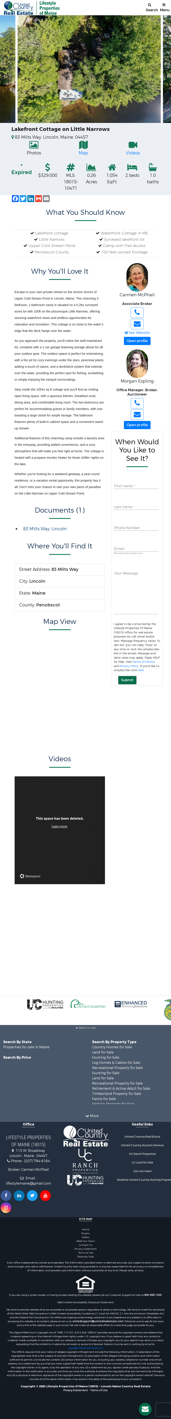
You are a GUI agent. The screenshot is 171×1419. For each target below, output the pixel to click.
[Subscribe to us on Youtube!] (45, 1195)
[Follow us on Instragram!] (6, 1207)
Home (85, 1229)
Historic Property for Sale (113, 1104)
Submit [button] (127, 680)
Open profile (137, 341)
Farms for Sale (104, 1099)
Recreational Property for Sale (117, 1068)
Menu (164, 7)
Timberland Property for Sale (116, 1093)
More (92, 1116)
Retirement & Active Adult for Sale (121, 1088)
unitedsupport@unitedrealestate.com (97, 1321)
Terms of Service (144, 662)
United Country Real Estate (142, 1136)
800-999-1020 (153, 1295)
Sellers (85, 1237)
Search (151, 7)
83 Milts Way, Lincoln (45, 529)
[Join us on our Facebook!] (6, 1195)
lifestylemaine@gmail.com (28, 1183)
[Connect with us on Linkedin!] (19, 1195)
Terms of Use (85, 1252)
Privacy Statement (85, 1249)
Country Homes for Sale (112, 1047)
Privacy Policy (129, 666)
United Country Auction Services (142, 1145)
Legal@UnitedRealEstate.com (85, 1348)
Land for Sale (103, 1052)
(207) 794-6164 (37, 1161)
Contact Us (85, 1245)
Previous (8, 69)
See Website (137, 332)
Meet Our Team (85, 1241)
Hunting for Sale (105, 1057)
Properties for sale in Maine (26, 1047)
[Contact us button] (145, 1409)
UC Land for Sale (142, 1162)
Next (162, 69)
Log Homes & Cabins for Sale (116, 1062)
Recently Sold (85, 1256)
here (141, 670)
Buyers (86, 1233)
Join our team (142, 1171)
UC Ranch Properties (142, 1154)
